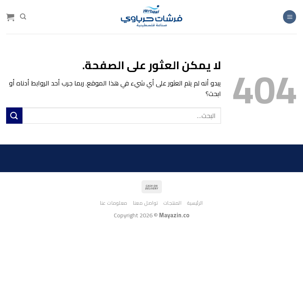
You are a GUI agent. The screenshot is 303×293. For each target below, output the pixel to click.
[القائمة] (289, 17)
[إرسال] (14, 115)
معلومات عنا (114, 203)
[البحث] (23, 16)
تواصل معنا (145, 203)
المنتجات (173, 203)
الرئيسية (195, 203)
